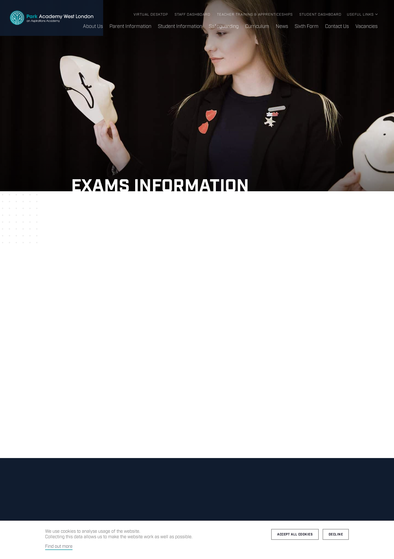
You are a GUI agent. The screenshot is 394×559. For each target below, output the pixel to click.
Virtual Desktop (151, 14)
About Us (93, 26)
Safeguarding (224, 26)
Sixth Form (306, 26)
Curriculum (257, 26)
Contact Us (337, 26)
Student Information (180, 26)
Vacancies (366, 26)
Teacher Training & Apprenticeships (255, 14)
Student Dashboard (320, 14)
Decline (336, 534)
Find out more (59, 546)
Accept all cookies (295, 534)
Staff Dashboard (192, 14)
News (282, 26)
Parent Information (130, 26)
